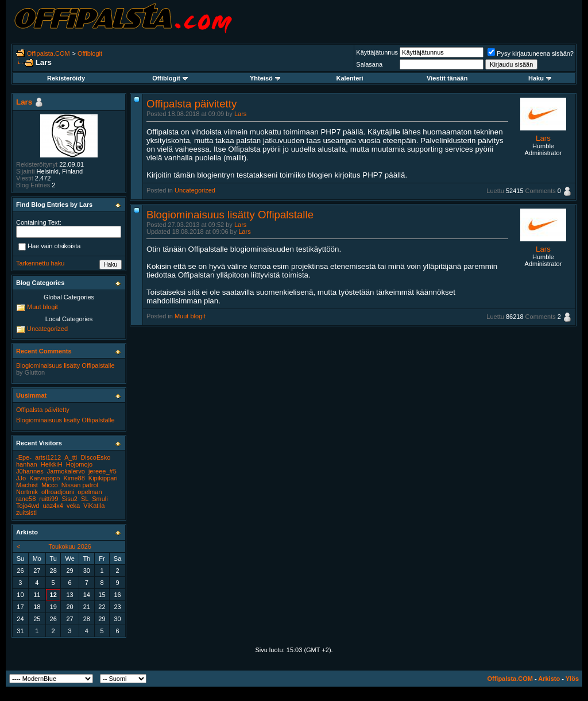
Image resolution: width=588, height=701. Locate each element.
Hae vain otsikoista (49, 247)
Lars (240, 113)
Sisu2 (69, 498)
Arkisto (549, 678)
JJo (21, 478)
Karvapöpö (44, 478)
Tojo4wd (27, 505)
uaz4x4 (52, 505)
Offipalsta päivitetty (191, 104)
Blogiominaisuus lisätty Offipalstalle (230, 215)
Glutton (35, 372)
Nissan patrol (79, 485)
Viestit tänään (447, 78)
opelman (90, 491)
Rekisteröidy (66, 78)
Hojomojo (79, 464)
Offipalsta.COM (48, 53)
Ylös (572, 678)
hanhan (26, 464)
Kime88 (73, 478)
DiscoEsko (95, 457)
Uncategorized (195, 190)
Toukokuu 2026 (69, 546)
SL (84, 498)
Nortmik (27, 491)
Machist (27, 485)
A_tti (70, 457)
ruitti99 (48, 498)
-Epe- (24, 457)
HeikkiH (52, 464)
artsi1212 (48, 457)
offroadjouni (57, 491)
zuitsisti (26, 512)
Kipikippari (103, 478)
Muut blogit (190, 316)
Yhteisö (265, 78)
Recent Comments (44, 351)
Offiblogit (90, 53)
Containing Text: (38, 222)
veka (73, 505)
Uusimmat (31, 395)
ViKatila (94, 505)
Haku (539, 78)
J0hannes (30, 471)
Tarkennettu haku (40, 263)
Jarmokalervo (66, 471)
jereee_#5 (102, 471)
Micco (49, 485)
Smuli (100, 498)
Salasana (369, 64)
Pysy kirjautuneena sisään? (531, 53)
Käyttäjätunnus (377, 52)
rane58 (26, 498)
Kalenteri (349, 78)
